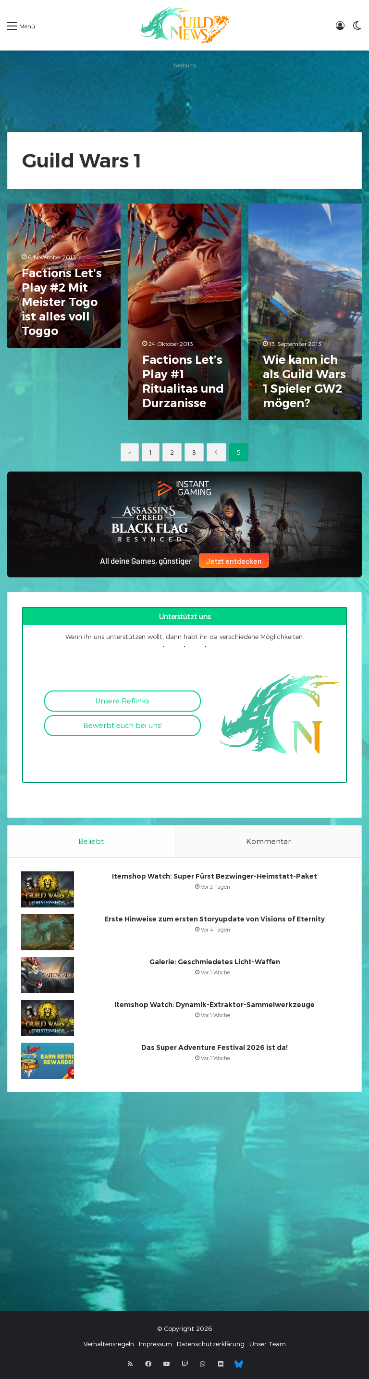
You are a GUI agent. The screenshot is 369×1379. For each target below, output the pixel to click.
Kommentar (268, 841)
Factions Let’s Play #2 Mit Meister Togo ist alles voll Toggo (62, 302)
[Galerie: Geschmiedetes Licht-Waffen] (48, 976)
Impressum (155, 1346)
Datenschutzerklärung (211, 1346)
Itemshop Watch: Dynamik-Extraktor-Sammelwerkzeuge (214, 1005)
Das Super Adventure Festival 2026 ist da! (214, 1048)
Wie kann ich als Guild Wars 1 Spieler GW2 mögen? (304, 381)
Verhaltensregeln (109, 1346)
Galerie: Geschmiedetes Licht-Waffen (214, 962)
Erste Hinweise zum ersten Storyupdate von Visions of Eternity (214, 920)
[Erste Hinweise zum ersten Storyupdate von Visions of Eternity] (48, 933)
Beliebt (91, 841)
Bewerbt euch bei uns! (122, 725)
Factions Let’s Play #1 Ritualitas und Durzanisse (183, 381)
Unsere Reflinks (122, 700)
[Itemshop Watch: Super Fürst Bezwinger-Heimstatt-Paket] (48, 890)
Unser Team (267, 1346)
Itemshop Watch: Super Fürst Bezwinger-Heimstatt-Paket (214, 877)
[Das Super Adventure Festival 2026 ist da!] (48, 1062)
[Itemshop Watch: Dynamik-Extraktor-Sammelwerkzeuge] (48, 1019)
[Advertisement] (184, 93)
